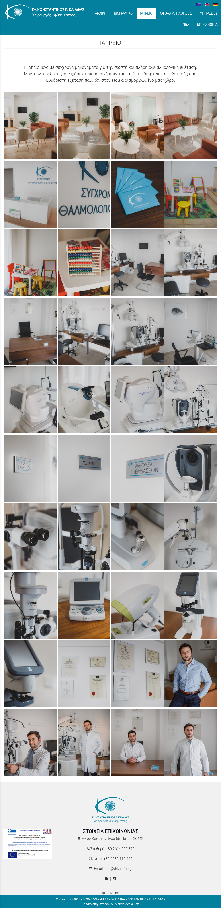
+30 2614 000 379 (120, 849)
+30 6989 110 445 (118, 859)
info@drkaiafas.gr (118, 868)
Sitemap (115, 893)
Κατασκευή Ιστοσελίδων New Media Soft (110, 904)
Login (103, 893)
